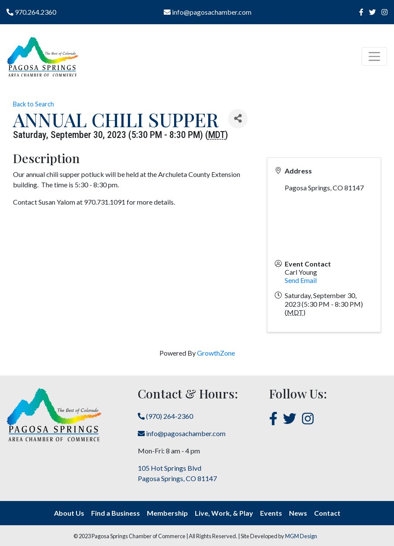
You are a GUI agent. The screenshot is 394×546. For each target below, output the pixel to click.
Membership (167, 513)
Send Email (301, 280)
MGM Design (301, 536)
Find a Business (115, 513)
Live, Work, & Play (224, 513)
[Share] (238, 118)
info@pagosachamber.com (207, 12)
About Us (69, 513)
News (298, 513)
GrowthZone (216, 353)
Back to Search (33, 104)
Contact (327, 513)
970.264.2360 (31, 12)
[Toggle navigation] (374, 56)
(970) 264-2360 (165, 416)
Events (271, 513)
